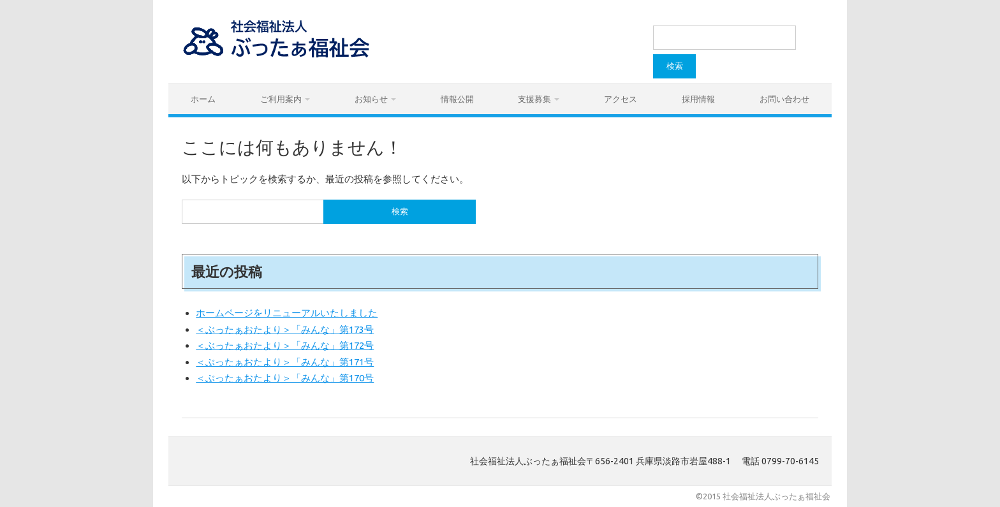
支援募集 (534, 98)
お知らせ (371, 98)
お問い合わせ (784, 98)
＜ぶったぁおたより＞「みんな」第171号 (285, 361)
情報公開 (457, 98)
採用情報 (698, 98)
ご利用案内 (281, 98)
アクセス (620, 98)
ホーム (203, 98)
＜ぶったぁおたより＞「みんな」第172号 (285, 345)
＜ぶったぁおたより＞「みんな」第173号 (285, 329)
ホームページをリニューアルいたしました (287, 312)
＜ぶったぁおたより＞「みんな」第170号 (285, 377)
